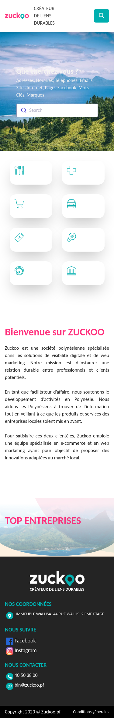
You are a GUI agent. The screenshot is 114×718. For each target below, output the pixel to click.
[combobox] (57, 110)
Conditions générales (91, 711)
